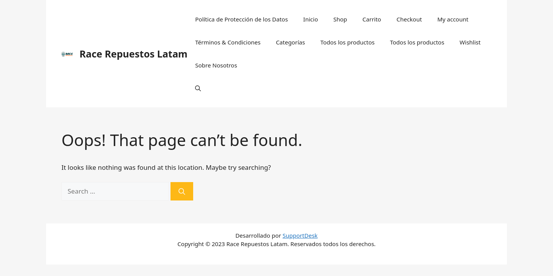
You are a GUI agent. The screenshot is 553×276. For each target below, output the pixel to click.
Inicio (310, 19)
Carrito (372, 19)
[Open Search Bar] (198, 88)
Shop (340, 19)
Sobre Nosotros (216, 65)
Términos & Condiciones (227, 42)
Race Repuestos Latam (133, 53)
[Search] (182, 191)
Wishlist (470, 42)
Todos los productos (347, 42)
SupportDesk (300, 235)
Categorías (290, 42)
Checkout (409, 19)
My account (453, 19)
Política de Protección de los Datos (241, 19)
